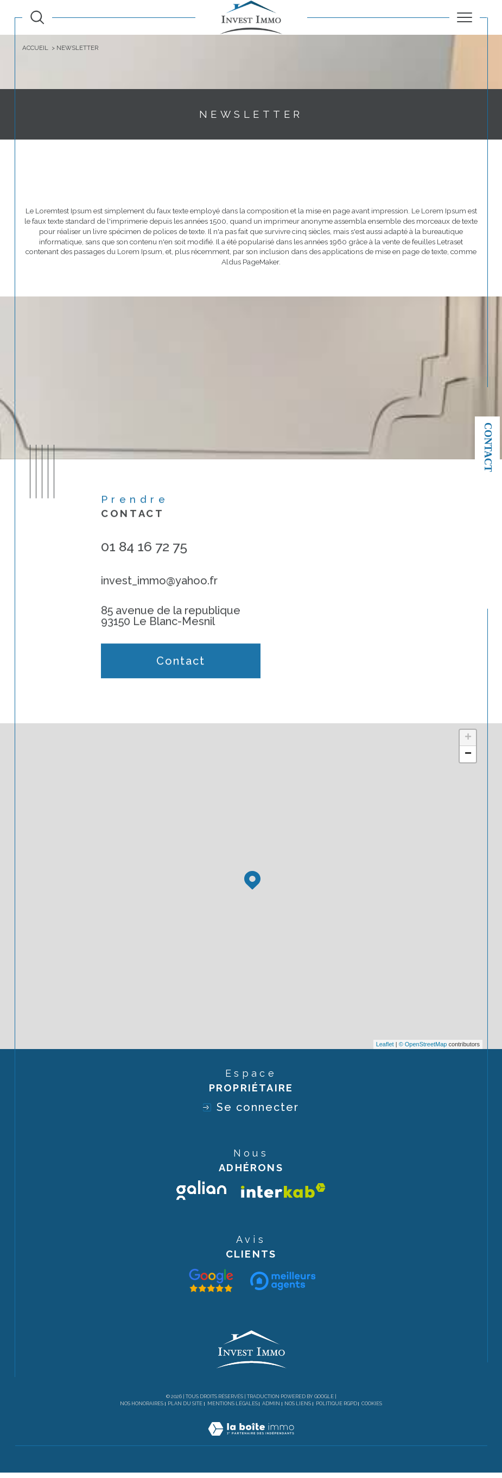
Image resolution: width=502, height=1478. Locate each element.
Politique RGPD (336, 1408)
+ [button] (468, 743)
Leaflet (385, 1049)
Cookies (371, 1408)
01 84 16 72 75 (144, 562)
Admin (271, 1408)
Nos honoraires (141, 1408)
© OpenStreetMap (423, 1049)
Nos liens (297, 1408)
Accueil (35, 48)
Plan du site (185, 1408)
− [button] (468, 759)
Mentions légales (232, 1408)
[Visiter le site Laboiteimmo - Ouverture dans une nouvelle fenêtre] (251, 1445)
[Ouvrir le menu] (464, 17)
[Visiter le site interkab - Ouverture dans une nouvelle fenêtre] (283, 1195)
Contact (487, 447)
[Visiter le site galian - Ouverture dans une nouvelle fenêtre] (201, 1195)
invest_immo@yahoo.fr (159, 596)
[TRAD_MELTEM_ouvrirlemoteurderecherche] (37, 17)
